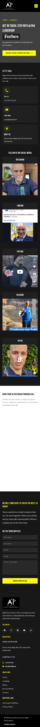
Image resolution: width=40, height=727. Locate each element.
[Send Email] (6, 109)
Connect (5, 692)
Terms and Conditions (10, 703)
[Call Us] (6, 90)
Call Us (6, 97)
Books (4, 685)
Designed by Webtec (9, 724)
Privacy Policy (7, 707)
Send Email (7, 116)
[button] (36, 6)
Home (4, 20)
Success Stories (8, 689)
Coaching (5, 681)
